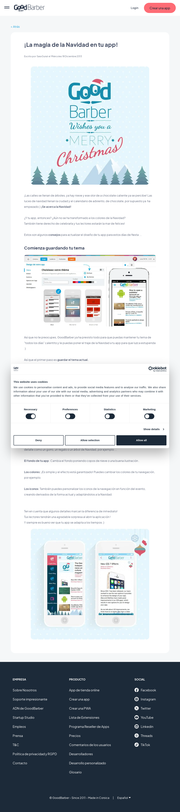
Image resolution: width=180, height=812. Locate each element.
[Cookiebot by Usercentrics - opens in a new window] (151, 369)
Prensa (18, 736)
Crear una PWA (80, 708)
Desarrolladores (81, 754)
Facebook (145, 690)
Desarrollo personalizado (87, 763)
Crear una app (79, 699)
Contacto (20, 763)
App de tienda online (84, 690)
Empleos (19, 727)
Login (134, 8)
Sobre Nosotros (25, 690)
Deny (38, 440)
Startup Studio (23, 717)
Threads (143, 735)
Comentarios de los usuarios (90, 745)
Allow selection (89, 440)
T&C (16, 745)
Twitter (142, 708)
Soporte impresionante (30, 699)
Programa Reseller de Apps (89, 727)
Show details (151, 429)
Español (124, 798)
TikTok (142, 745)
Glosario (75, 772)
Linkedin (143, 726)
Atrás (16, 26)
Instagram (145, 699)
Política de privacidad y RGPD (35, 754)
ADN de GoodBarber (28, 708)
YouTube (143, 717)
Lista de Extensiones (84, 717)
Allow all (141, 440)
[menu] (6, 8)
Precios (75, 736)
